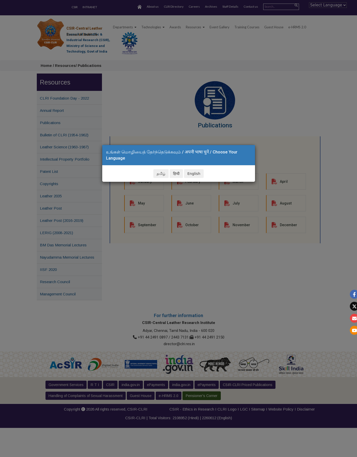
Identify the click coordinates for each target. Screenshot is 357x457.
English (193, 174)
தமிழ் (161, 174)
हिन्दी (176, 174)
